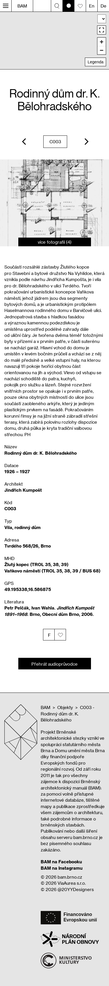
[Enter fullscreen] (101, 30)
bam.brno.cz (70, 876)
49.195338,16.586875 (27, 589)
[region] (54, 40)
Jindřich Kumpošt (23, 490)
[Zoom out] (101, 50)
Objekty (65, 707)
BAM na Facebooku (61, 861)
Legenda (95, 62)
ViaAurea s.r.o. (72, 883)
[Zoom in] (101, 42)
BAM (22, 5)
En (91, 5)
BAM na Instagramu (62, 868)
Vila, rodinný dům (22, 527)
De (103, 5)
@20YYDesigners (76, 889)
